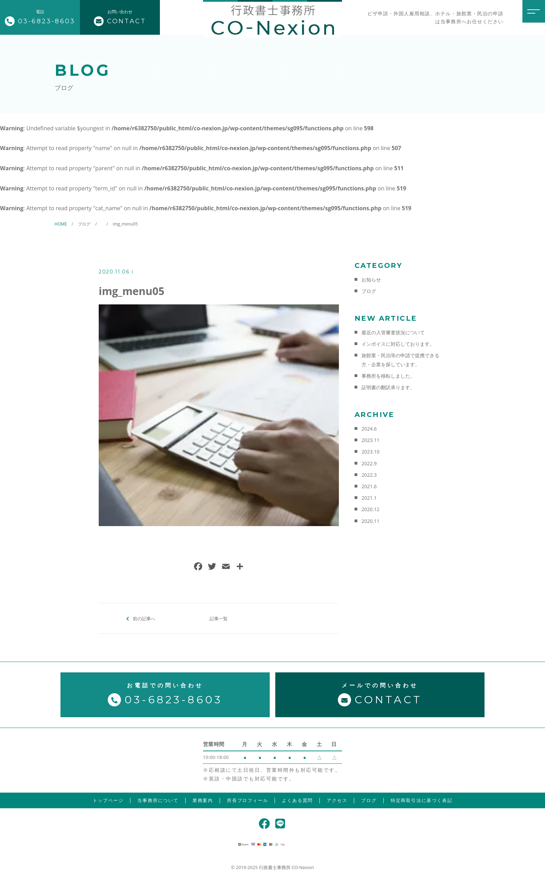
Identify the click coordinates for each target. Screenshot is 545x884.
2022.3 (369, 475)
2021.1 (369, 497)
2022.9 (369, 463)
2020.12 (370, 509)
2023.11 (370, 440)
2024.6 (369, 428)
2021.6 (369, 486)
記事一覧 (218, 618)
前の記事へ (144, 618)
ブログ (368, 291)
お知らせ (371, 279)
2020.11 (370, 521)
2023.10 (370, 451)
